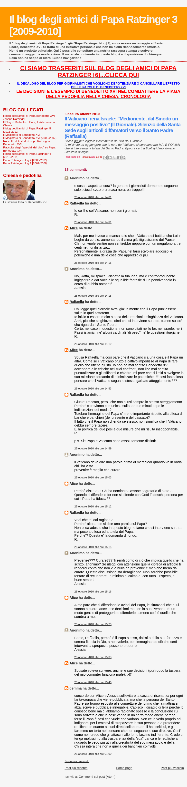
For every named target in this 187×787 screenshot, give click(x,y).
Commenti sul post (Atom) (97, 776)
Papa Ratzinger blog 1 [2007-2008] (25, 163)
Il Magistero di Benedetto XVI (21, 134)
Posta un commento (77, 761)
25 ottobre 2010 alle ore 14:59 (93, 448)
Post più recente (76, 768)
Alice (73, 228)
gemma (75, 688)
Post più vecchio (172, 768)
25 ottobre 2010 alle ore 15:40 (93, 682)
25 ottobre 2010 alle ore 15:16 (93, 591)
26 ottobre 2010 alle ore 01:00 (93, 753)
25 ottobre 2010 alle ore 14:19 (93, 343)
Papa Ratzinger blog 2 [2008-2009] (25, 160)
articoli (148, 148)
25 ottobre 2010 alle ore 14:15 (93, 262)
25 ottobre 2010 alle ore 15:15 (93, 546)
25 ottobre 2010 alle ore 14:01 (93, 197)
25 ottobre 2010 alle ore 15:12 (93, 506)
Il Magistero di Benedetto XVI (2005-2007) (29, 137)
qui (76, 141)
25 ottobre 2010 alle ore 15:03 (93, 477)
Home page (124, 768)
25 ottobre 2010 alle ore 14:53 (93, 388)
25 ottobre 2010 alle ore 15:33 (93, 657)
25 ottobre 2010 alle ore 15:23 (93, 624)
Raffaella (76, 203)
